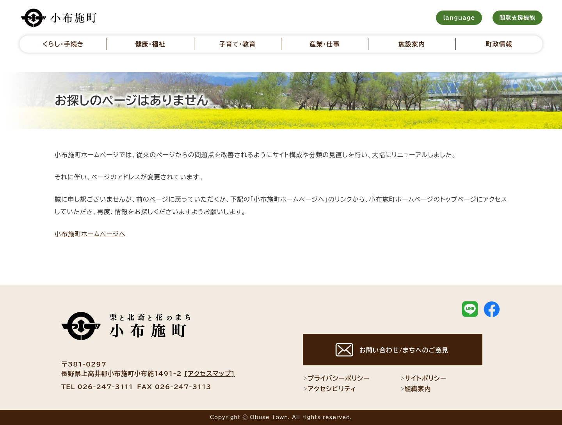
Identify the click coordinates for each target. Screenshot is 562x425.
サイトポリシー (423, 378)
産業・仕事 (324, 44)
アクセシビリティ (329, 389)
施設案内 (411, 44)
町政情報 (499, 44)
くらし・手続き (63, 44)
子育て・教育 (237, 44)
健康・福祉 (150, 44)
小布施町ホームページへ (90, 234)
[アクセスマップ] (209, 373)
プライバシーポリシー (336, 378)
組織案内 (415, 389)
